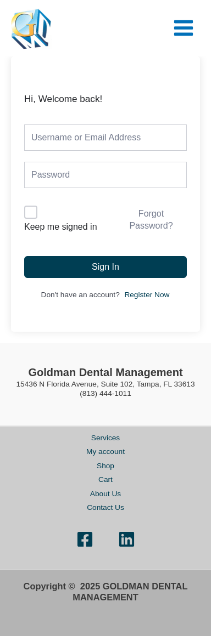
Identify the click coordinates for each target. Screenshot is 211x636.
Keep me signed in (60, 226)
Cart (105, 479)
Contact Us (105, 507)
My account (105, 451)
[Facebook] (84, 539)
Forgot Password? (151, 219)
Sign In (105, 266)
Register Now (146, 295)
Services (105, 438)
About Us (105, 494)
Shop (105, 466)
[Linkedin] (126, 539)
